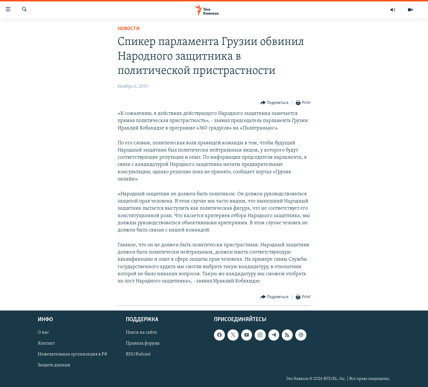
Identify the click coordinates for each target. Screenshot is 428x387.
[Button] (274, 103)
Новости (129, 29)
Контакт (46, 343)
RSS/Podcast (138, 354)
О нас (43, 333)
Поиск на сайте (141, 333)
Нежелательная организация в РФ (72, 354)
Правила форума (143, 343)
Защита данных (54, 365)
